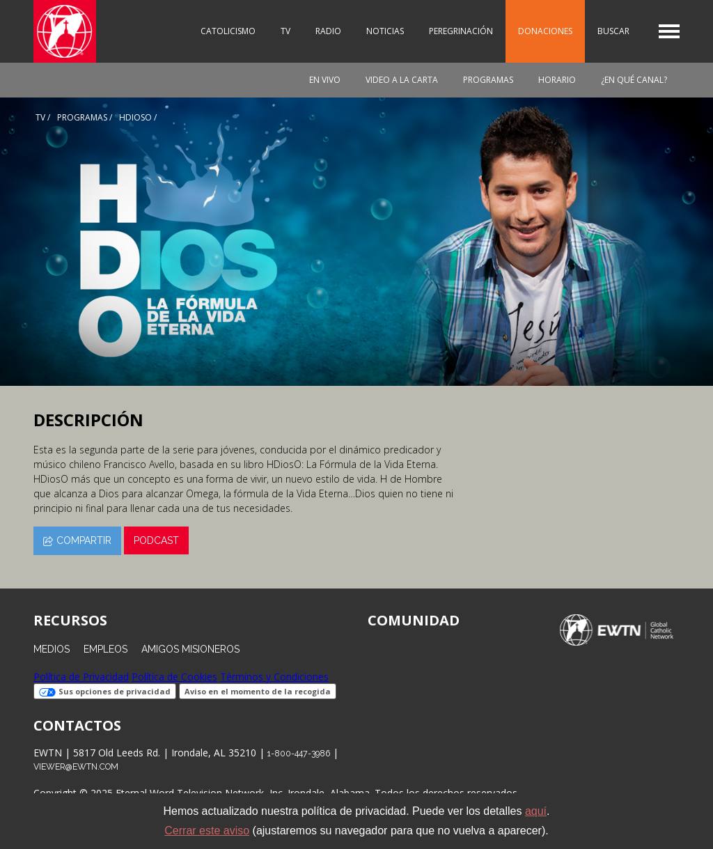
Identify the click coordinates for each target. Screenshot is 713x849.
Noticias (385, 31)
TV (285, 31)
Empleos (105, 649)
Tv (40, 117)
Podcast (156, 540)
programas (82, 117)
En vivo (324, 80)
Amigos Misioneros (190, 649)
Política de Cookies (174, 676)
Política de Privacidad (81, 676)
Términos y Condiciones (274, 676)
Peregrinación (461, 31)
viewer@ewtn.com (75, 766)
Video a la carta (402, 80)
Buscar (613, 31)
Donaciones (545, 31)
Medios (51, 649)
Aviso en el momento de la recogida (258, 691)
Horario (557, 80)
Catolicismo (228, 31)
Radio (328, 31)
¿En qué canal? (634, 80)
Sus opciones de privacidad (105, 691)
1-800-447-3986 (298, 753)
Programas (488, 80)
